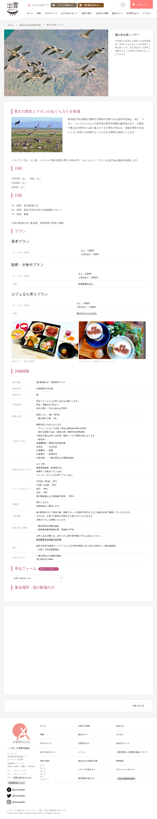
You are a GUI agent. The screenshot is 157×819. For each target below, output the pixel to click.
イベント (82, 752)
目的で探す (87, 13)
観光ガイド (117, 13)
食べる (42, 771)
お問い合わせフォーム (22, 778)
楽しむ (42, 768)
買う (42, 777)
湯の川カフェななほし (87, 313)
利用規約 (120, 761)
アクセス (147, 13)
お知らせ (120, 726)
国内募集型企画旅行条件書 (48, 539)
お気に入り (142, 4)
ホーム (30, 13)
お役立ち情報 (102, 13)
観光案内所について (17, 783)
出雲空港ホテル (85, 284)
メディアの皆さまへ (65, 5)
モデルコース (51, 13)
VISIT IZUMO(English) (126, 779)
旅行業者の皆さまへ (92, 5)
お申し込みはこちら (23, 578)
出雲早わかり (132, 13)
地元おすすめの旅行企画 (30, 25)
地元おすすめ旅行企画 (87, 761)
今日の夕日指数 (40, 5)
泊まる (42, 774)
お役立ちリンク (122, 743)
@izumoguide (18, 790)
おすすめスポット (69, 13)
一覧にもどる (138, 706)
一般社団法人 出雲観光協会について (131, 752)
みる (42, 766)
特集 (39, 13)
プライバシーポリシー (125, 770)
